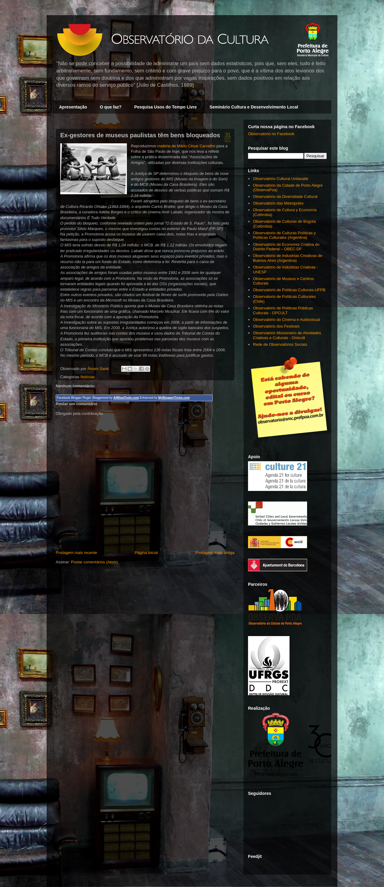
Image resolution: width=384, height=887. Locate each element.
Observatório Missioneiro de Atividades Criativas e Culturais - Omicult (287, 335)
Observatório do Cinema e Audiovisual (286, 319)
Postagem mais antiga (214, 552)
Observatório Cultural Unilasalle (280, 178)
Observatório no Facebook (271, 134)
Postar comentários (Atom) (94, 562)
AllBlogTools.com (126, 397)
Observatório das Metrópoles (278, 203)
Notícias (87, 377)
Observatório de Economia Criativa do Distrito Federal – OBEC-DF (286, 247)
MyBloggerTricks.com (174, 397)
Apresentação (73, 107)
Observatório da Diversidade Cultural (285, 196)
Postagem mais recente (76, 552)
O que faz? (111, 107)
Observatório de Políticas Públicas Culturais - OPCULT (283, 310)
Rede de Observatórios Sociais (280, 344)
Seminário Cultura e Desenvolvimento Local (254, 107)
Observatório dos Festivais (276, 326)
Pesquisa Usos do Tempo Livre (165, 107)
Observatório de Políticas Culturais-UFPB (289, 290)
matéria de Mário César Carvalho (186, 146)
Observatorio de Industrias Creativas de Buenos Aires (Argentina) (287, 258)
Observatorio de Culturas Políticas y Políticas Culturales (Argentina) (284, 235)
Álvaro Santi (99, 368)
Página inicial (146, 552)
